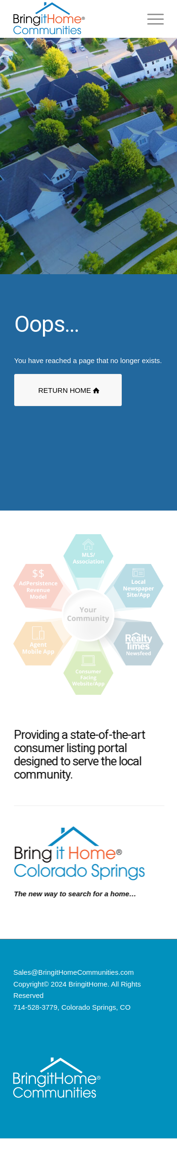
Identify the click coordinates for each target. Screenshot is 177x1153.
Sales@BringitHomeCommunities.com (73, 972)
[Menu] (151, 19)
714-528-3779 (35, 1007)
